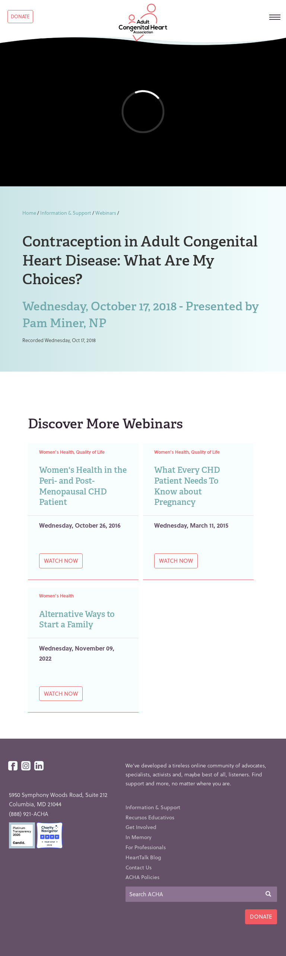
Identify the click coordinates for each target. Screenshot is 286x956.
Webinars (105, 212)
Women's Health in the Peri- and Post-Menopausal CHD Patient (83, 486)
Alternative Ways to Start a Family (77, 619)
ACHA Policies (142, 877)
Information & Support (65, 212)
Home (29, 212)
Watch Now (61, 560)
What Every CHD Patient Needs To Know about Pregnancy (187, 486)
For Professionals (145, 847)
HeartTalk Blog (143, 857)
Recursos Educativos (149, 817)
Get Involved (140, 827)
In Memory (138, 837)
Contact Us (138, 867)
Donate (20, 16)
